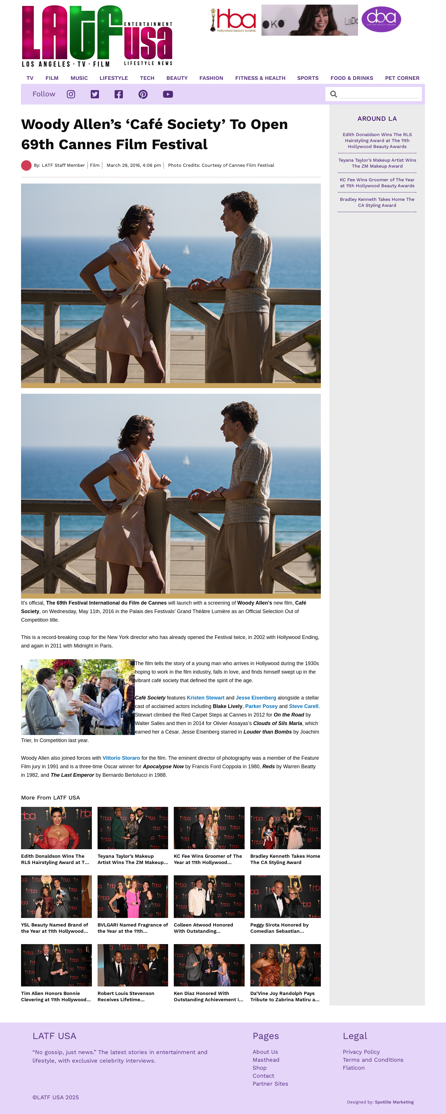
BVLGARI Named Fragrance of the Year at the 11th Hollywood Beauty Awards (133, 928)
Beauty (177, 78)
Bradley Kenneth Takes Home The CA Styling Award (285, 859)
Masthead (266, 1059)
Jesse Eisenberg (256, 698)
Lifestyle (114, 78)
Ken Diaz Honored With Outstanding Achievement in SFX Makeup (208, 996)
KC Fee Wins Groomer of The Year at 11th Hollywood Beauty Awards (208, 859)
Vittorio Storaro (121, 758)
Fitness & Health (260, 78)
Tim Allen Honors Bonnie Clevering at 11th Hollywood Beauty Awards (53, 996)
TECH (147, 78)
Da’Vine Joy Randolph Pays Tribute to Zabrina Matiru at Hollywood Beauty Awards (283, 996)
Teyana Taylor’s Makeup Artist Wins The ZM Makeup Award (131, 859)
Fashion (211, 78)
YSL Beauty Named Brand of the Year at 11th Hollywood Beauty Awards (54, 928)
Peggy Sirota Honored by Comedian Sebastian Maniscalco (279, 928)
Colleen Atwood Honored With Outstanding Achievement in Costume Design (204, 928)
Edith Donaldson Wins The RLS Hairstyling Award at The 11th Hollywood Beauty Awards (56, 859)
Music (79, 78)
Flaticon (354, 1067)
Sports (308, 78)
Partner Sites (270, 1083)
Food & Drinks (352, 78)
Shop (260, 1067)
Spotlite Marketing (394, 1102)
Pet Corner (402, 78)
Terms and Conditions (373, 1059)
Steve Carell (303, 706)
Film (52, 78)
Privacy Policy (361, 1051)
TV (30, 78)
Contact (263, 1075)
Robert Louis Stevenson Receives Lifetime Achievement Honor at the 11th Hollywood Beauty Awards (129, 996)
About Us (265, 1051)
